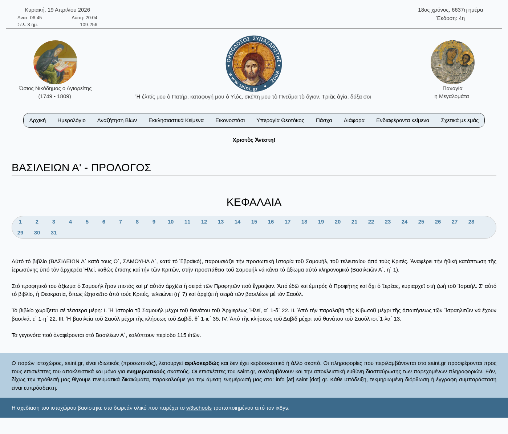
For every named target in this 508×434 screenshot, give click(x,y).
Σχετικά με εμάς (460, 120)
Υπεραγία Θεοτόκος (280, 120)
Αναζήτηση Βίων (117, 120)
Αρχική (37, 120)
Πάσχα (324, 120)
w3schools (199, 408)
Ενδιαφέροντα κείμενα (402, 120)
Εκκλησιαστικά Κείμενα (176, 120)
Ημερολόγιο (71, 120)
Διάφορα (354, 120)
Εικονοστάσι (230, 120)
